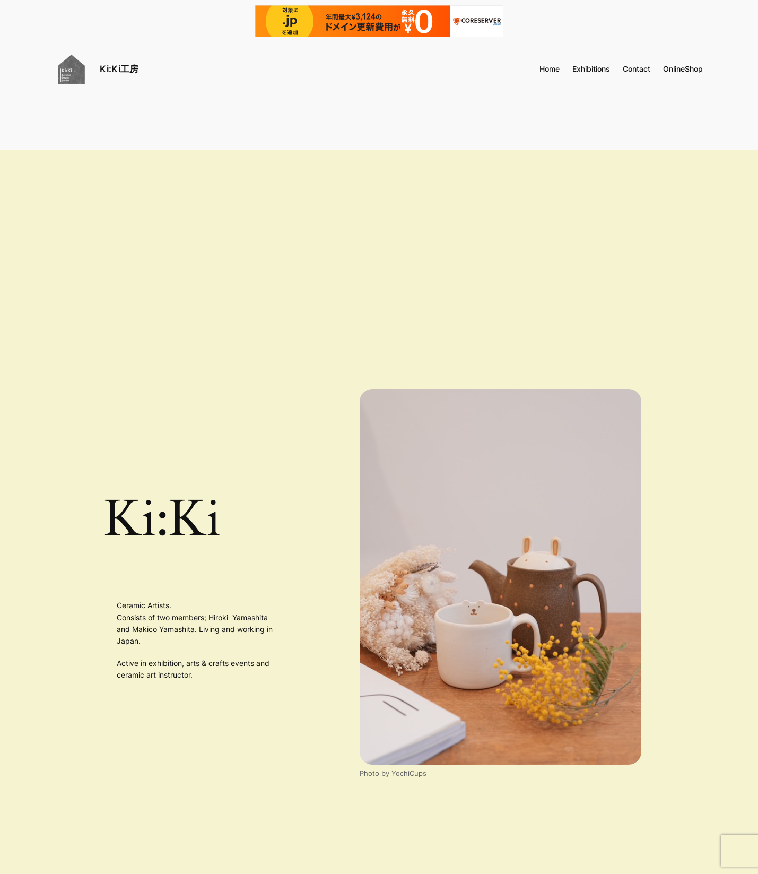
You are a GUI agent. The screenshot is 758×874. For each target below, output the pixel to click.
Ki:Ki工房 (119, 69)
